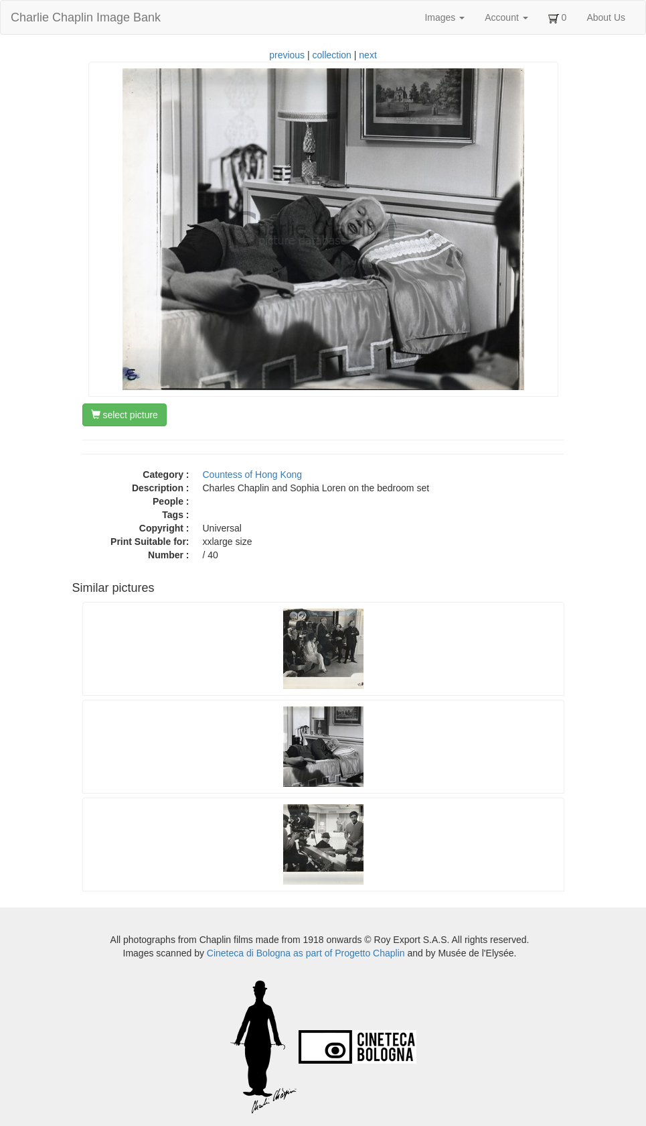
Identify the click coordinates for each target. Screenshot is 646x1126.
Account (506, 17)
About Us (605, 17)
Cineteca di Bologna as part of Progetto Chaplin (306, 953)
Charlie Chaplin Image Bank (86, 17)
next (367, 55)
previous (287, 55)
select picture (124, 415)
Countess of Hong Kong (253, 474)
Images (444, 17)
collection (332, 55)
